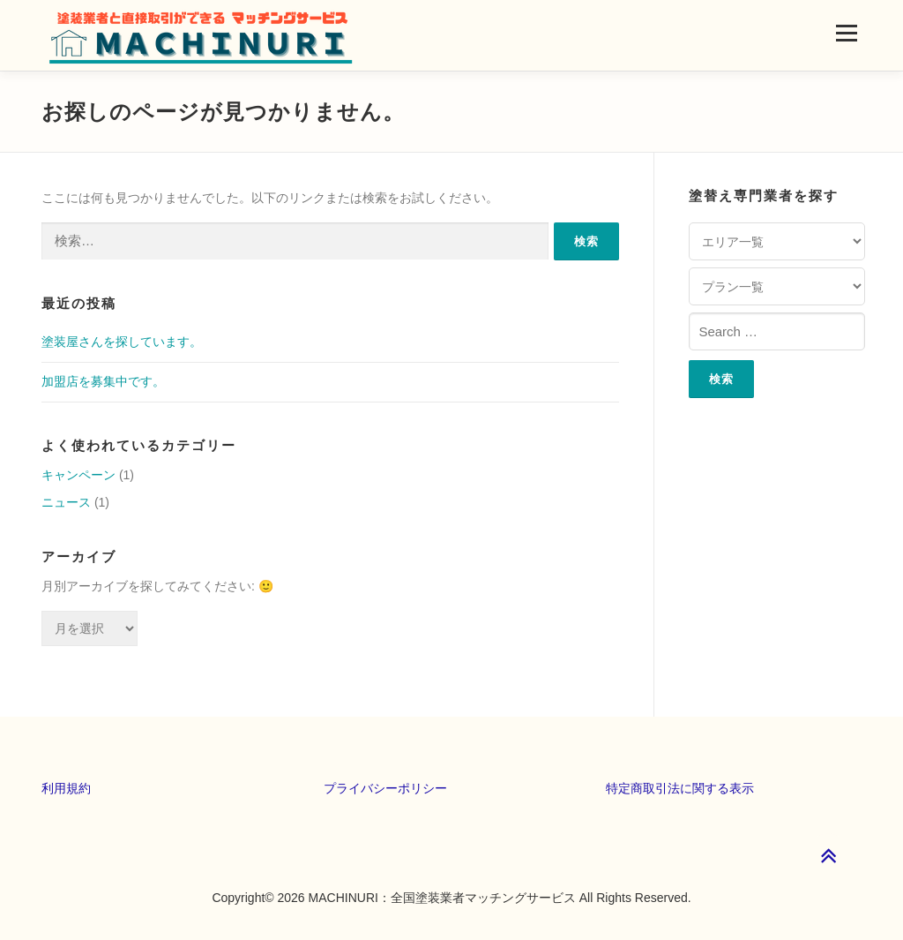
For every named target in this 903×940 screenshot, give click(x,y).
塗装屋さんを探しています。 (121, 342)
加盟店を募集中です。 (103, 381)
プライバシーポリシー (385, 788)
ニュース (66, 502)
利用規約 (66, 788)
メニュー (846, 33)
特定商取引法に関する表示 (680, 788)
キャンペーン (78, 475)
